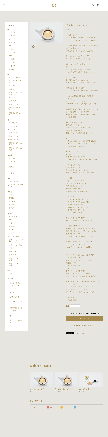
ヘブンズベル (14, 181)
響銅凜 (11, 198)
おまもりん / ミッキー (16, 240)
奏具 (9, 178)
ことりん (12, 36)
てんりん (12, 161)
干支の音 (10, 167)
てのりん (12, 32)
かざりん (12, 66)
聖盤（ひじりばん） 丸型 (16, 114)
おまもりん (13, 56)
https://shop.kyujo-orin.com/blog (79, 247)
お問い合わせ (14, 297)
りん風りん (13, 59)
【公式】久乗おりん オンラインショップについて (16, 285)
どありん (12, 42)
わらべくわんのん (15, 245)
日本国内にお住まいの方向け (84, 325)
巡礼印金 (12, 230)
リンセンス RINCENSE (16, 81)
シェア (77, 333)
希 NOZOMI (14, 101)
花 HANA (12, 89)
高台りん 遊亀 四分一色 (16, 185)
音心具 (9, 155)
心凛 (10, 248)
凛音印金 (12, 201)
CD (10, 273)
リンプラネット (14, 123)
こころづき (13, 133)
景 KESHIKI (13, 104)
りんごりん (13, 49)
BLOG (12, 293)
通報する (84, 333)
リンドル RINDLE (16, 77)
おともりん (13, 46)
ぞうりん (12, 52)
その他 (9, 214)
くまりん (12, 223)
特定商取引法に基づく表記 (16, 309)
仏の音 (9, 192)
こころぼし (13, 130)
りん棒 (11, 205)
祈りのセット (14, 216)
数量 (67, 306)
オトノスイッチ (14, 233)
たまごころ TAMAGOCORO (15, 93)
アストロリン (14, 126)
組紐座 (11, 208)
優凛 (9, 29)
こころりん (13, 62)
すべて (36, 407)
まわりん (12, 39)
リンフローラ (14, 86)
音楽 (9, 271)
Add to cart (84, 318)
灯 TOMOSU (14, 98)
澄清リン (12, 195)
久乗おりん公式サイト (16, 321)
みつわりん (13, 69)
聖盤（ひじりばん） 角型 (16, 108)
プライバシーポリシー (16, 302)
